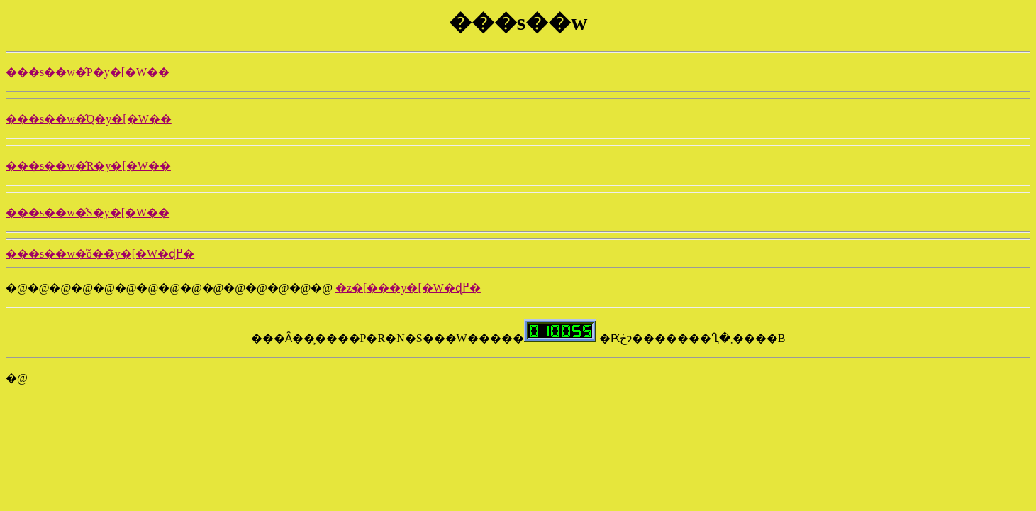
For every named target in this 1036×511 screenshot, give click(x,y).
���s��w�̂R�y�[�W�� (88, 166)
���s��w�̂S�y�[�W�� (87, 213)
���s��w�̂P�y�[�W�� (87, 72)
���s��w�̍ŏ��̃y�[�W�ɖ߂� (100, 254)
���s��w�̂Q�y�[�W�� (89, 119)
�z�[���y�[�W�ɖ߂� (408, 288)
